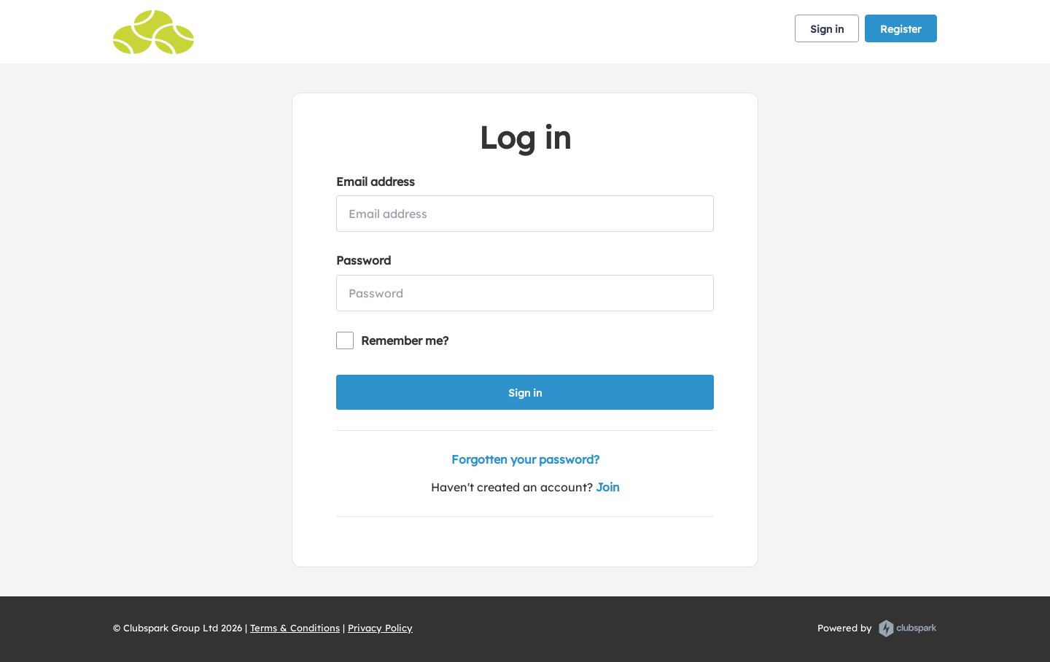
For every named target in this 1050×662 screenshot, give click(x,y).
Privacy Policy (380, 628)
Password (363, 260)
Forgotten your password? (525, 459)
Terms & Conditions (295, 628)
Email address (375, 181)
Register (901, 29)
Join (608, 487)
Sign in (827, 29)
